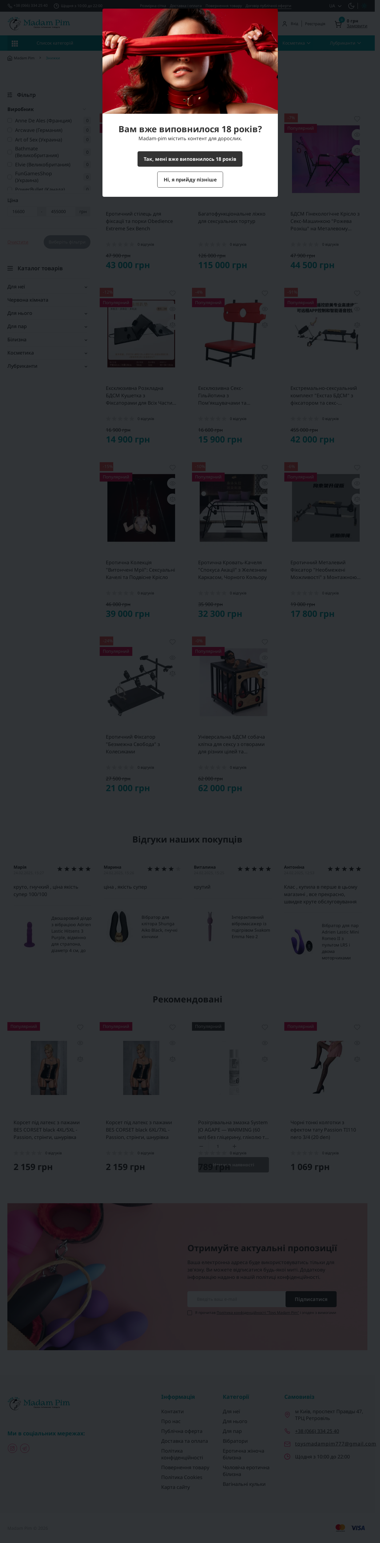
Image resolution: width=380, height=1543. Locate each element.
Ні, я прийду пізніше (190, 179)
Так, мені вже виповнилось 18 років (190, 159)
